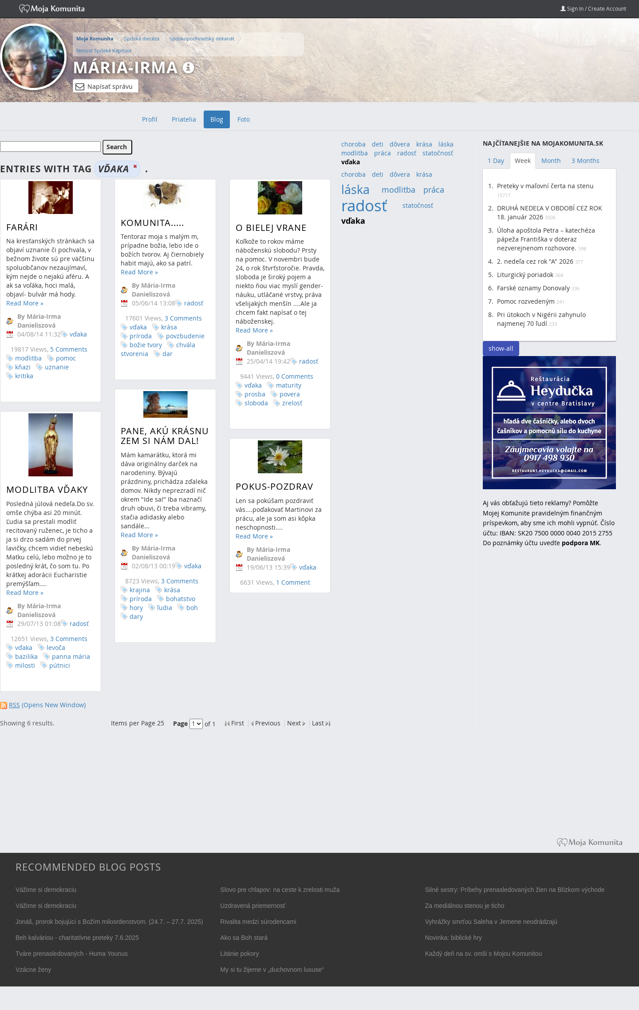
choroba (353, 144)
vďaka (78, 334)
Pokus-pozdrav (264, 501)
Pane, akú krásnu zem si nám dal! (160, 448)
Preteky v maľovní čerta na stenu (545, 186)
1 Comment (283, 596)
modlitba (28, 358)
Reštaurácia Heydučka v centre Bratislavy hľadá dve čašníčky (549, 422)
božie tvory (141, 345)
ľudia (159, 619)
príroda (136, 336)
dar (163, 353)
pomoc (66, 358)
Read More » (24, 303)
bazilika (26, 670)
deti (377, 144)
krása (164, 327)
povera (279, 394)
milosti (25, 679)
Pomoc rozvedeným (526, 301)
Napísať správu (104, 86)
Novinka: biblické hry (453, 937)
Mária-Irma (125, 67)
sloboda (246, 403)
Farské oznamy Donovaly (533, 288)
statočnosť (437, 153)
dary (131, 628)
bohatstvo (175, 610)
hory (131, 619)
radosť (188, 303)
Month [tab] (551, 160)
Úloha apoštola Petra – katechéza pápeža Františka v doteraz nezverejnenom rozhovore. (546, 239)
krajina (135, 601)
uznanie (57, 367)
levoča (56, 661)
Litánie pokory (239, 953)
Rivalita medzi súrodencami (258, 921)
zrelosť (282, 403)
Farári (22, 227)
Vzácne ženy (33, 969)
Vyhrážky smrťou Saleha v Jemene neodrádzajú (491, 921)
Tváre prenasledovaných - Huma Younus (72, 953)
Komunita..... (147, 223)
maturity (278, 385)
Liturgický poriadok (525, 274)
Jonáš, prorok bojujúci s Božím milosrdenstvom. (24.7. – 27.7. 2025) (109, 921)
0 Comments (284, 376)
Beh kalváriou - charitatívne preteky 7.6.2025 (77, 937)
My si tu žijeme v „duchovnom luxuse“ (271, 969)
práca (382, 153)
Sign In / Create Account (593, 8)
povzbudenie (180, 336)
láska (446, 144)
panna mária (71, 670)
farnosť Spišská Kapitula (103, 50)
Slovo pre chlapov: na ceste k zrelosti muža (279, 889)
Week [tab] (523, 160)
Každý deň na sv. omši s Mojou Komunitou (483, 953)
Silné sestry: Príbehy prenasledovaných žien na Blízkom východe (515, 889)
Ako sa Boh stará (244, 937)
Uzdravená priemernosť (252, 905)
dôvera (400, 144)
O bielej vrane (260, 228)
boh (187, 619)
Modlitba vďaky (47, 503)
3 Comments (178, 318)
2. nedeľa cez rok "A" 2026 (535, 261)
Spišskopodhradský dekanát (202, 38)
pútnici (59, 679)
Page (180, 723)
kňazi (23, 367)
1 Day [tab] (496, 160)
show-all (501, 348)
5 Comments (68, 349)
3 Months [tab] (586, 160)
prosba (244, 394)
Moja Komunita (95, 38)
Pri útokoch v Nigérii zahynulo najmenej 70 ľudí (541, 319)
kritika (24, 376)
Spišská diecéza (141, 38)
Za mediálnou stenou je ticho (465, 905)
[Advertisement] (549, 699)
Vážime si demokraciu (46, 889)
